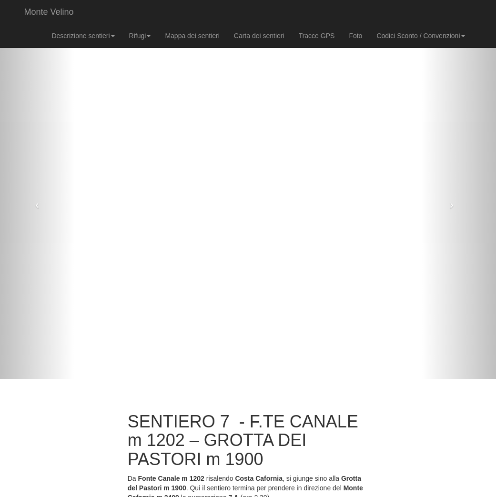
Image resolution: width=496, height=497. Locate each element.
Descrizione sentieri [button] (82, 36)
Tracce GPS (317, 36)
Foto (355, 36)
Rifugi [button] (140, 36)
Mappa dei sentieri (192, 36)
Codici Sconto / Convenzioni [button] (420, 36)
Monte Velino (49, 12)
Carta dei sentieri (259, 36)
